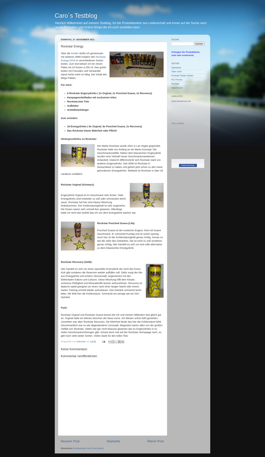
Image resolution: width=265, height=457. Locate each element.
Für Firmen (177, 79)
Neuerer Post (70, 441)
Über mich (176, 71)
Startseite (113, 441)
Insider (75, 53)
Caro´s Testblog (76, 15)
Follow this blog (188, 165)
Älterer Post (155, 441)
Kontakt (175, 83)
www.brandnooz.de (181, 101)
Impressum (177, 87)
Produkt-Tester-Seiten (182, 75)
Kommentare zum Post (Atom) (88, 448)
